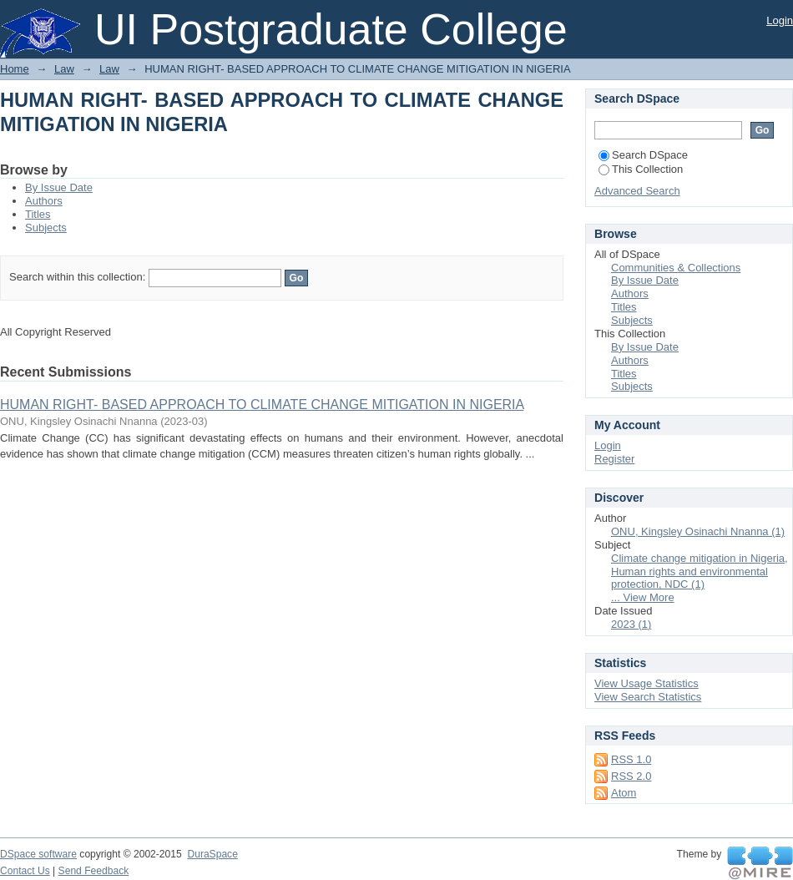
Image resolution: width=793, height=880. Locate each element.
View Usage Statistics (646, 683)
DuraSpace (212, 854)
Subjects (46, 227)
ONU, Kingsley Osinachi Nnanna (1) (698, 531)
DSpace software (38, 854)
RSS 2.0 (631, 776)
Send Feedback (93, 871)
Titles (38, 214)
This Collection (641, 169)
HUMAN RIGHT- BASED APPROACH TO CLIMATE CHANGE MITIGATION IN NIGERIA (261, 404)
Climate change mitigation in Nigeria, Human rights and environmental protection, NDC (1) (699, 571)
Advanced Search (637, 191)
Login (779, 20)
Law (64, 69)
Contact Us (25, 871)
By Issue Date (59, 187)
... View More (642, 597)
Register (614, 459)
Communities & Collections (675, 267)
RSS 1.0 (631, 759)
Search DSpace (643, 155)
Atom (623, 792)
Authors (44, 201)
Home (14, 69)
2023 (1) (631, 624)
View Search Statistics (647, 696)
